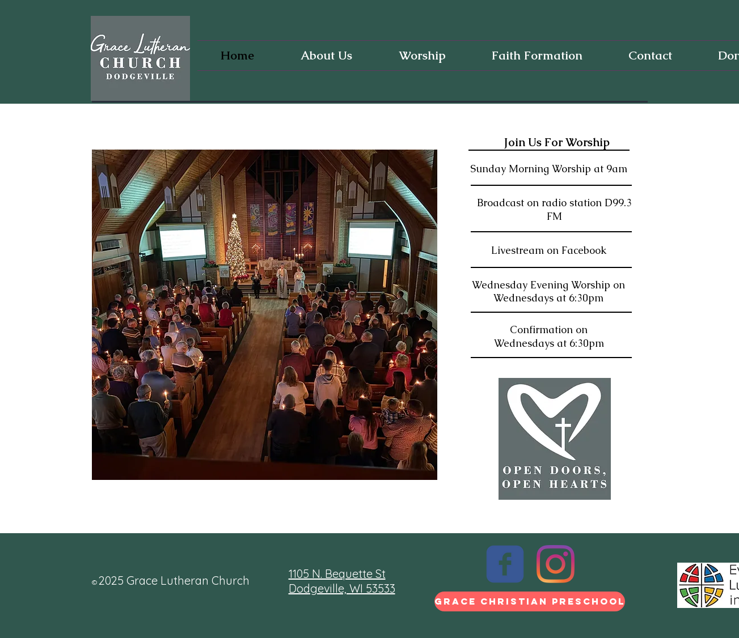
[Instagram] (556, 564)
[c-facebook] (505, 564)
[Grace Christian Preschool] (529, 601)
